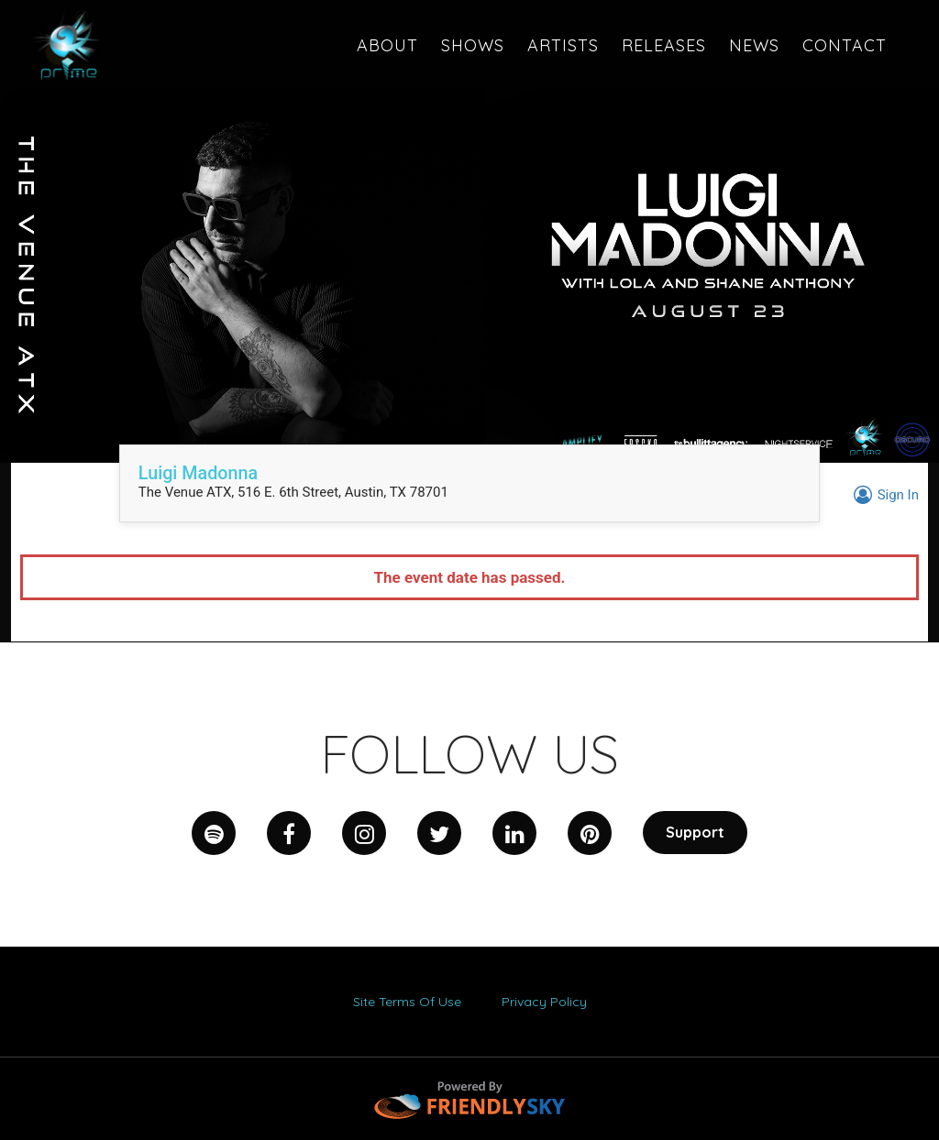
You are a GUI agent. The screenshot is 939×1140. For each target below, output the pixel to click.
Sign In (883, 495)
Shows (472, 45)
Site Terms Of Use (407, 1001)
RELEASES (664, 45)
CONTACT (844, 45)
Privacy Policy (544, 1001)
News (754, 45)
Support (695, 832)
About (387, 45)
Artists (563, 45)
